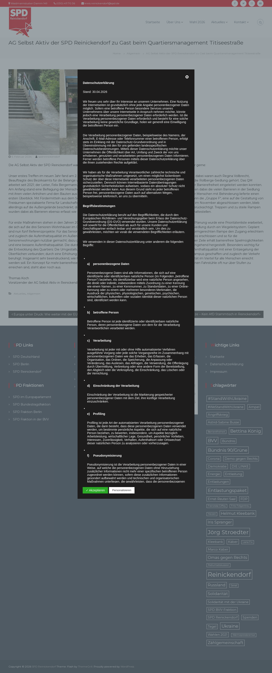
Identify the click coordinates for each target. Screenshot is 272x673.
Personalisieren (121, 490)
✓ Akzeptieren (95, 490)
